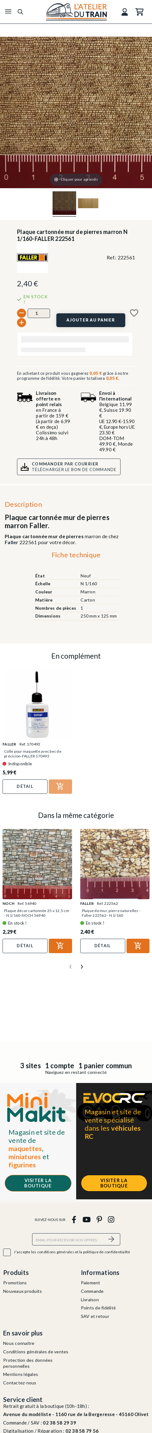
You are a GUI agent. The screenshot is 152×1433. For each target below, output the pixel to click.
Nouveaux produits (22, 1291)
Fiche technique (76, 554)
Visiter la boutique (38, 1183)
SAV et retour (95, 1316)
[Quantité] (39, 313)
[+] (21, 322)
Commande (92, 1291)
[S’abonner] (111, 1239)
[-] (21, 313)
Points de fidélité (98, 1307)
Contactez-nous (20, 1382)
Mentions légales (20, 1374)
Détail (25, 786)
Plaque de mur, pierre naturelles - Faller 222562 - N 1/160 (111, 913)
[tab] (76, 556)
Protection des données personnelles (28, 1363)
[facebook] (74, 1219)
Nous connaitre (19, 1343)
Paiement (90, 1282)
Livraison (90, 1299)
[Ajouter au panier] (90, 320)
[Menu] (8, 11)
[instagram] (111, 1219)
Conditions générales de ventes (36, 1351)
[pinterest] (99, 1219)
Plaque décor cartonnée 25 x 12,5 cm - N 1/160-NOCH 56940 (36, 913)
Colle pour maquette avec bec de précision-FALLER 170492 (32, 753)
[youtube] (86, 1219)
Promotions (15, 1282)
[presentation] (70, 964)
